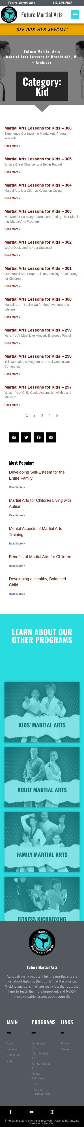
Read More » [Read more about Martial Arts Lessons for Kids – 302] (12, 255)
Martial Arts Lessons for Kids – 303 (37, 211)
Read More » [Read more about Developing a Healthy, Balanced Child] (17, 593)
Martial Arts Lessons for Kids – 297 (37, 387)
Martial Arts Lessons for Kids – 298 (37, 356)
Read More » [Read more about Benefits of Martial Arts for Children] (17, 565)
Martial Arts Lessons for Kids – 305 (37, 159)
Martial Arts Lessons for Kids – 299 (37, 330)
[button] (75, 14)
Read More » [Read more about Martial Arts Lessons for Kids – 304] (12, 198)
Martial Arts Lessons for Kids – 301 (37, 268)
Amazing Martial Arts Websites (54, 1122)
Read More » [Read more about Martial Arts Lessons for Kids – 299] (12, 343)
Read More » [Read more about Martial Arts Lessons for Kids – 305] (12, 172)
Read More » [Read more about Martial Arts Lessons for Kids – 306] (12, 145)
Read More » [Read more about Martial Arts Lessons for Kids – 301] (12, 286)
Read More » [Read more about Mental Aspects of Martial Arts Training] (17, 543)
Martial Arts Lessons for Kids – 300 (37, 299)
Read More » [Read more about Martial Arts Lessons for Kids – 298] (12, 374)
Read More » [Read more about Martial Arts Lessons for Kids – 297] (12, 404)
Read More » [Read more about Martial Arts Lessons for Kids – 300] (12, 317)
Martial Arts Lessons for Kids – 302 (37, 242)
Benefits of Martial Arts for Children (40, 557)
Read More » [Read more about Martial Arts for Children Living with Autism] (17, 515)
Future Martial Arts (41, 14)
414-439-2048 (62, 2)
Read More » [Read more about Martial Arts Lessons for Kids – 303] (12, 229)
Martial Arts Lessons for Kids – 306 (37, 128)
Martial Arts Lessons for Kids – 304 (37, 185)
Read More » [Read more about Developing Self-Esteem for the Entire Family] (17, 487)
